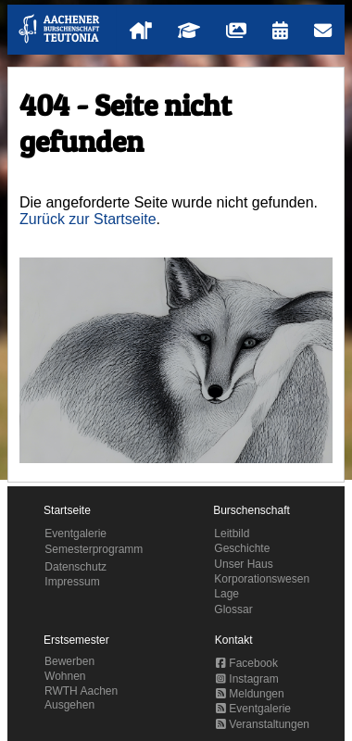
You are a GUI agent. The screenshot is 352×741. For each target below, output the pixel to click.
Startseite (67, 510)
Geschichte (242, 548)
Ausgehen (69, 704)
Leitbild (231, 533)
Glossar (233, 609)
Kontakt (234, 640)
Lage (226, 593)
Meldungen (250, 693)
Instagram (247, 678)
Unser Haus (243, 564)
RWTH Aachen (81, 690)
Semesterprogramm (93, 549)
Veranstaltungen (262, 724)
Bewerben (69, 661)
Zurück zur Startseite (88, 219)
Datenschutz (75, 566)
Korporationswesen (261, 578)
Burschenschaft (251, 510)
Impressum (71, 581)
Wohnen (64, 676)
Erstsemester (76, 640)
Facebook (247, 663)
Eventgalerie (75, 533)
